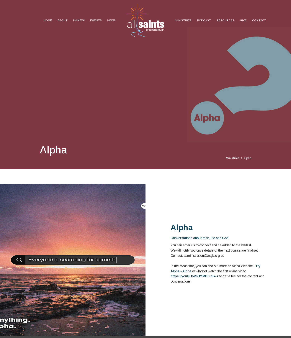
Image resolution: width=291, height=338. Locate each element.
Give (243, 20)
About (63, 20)
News (111, 20)
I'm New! (79, 20)
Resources (225, 20)
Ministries (183, 20)
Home (48, 20)
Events (96, 20)
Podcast (204, 20)
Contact (259, 20)
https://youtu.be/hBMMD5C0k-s (194, 276)
